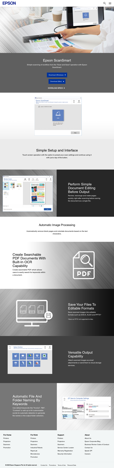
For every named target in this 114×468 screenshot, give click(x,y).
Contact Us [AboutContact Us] (89, 447)
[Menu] (110, 3)
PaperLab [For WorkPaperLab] (34, 451)
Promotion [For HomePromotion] (7, 447)
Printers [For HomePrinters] (6, 438)
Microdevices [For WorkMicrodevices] (35, 454)
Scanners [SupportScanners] (61, 444)
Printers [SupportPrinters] (60, 438)
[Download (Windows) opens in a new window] (57, 75)
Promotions (52, 465)
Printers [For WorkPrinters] (33, 438)
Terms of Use (62, 465)
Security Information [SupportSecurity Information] (65, 454)
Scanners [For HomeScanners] (6, 444)
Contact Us (44, 465)
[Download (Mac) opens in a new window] (57, 81)
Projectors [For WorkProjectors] (34, 441)
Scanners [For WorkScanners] (34, 444)
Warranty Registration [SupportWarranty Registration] (65, 451)
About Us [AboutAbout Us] (88, 438)
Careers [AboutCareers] (87, 454)
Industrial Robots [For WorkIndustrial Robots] (36, 447)
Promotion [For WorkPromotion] (34, 457)
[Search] (104, 3)
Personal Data (71, 465)
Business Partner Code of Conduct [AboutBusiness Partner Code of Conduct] (97, 444)
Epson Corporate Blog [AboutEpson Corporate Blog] (92, 441)
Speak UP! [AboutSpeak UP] (88, 451)
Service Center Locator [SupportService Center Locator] (66, 447)
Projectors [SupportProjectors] (61, 441)
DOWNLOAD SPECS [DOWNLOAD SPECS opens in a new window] (55, 88)
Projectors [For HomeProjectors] (6, 441)
